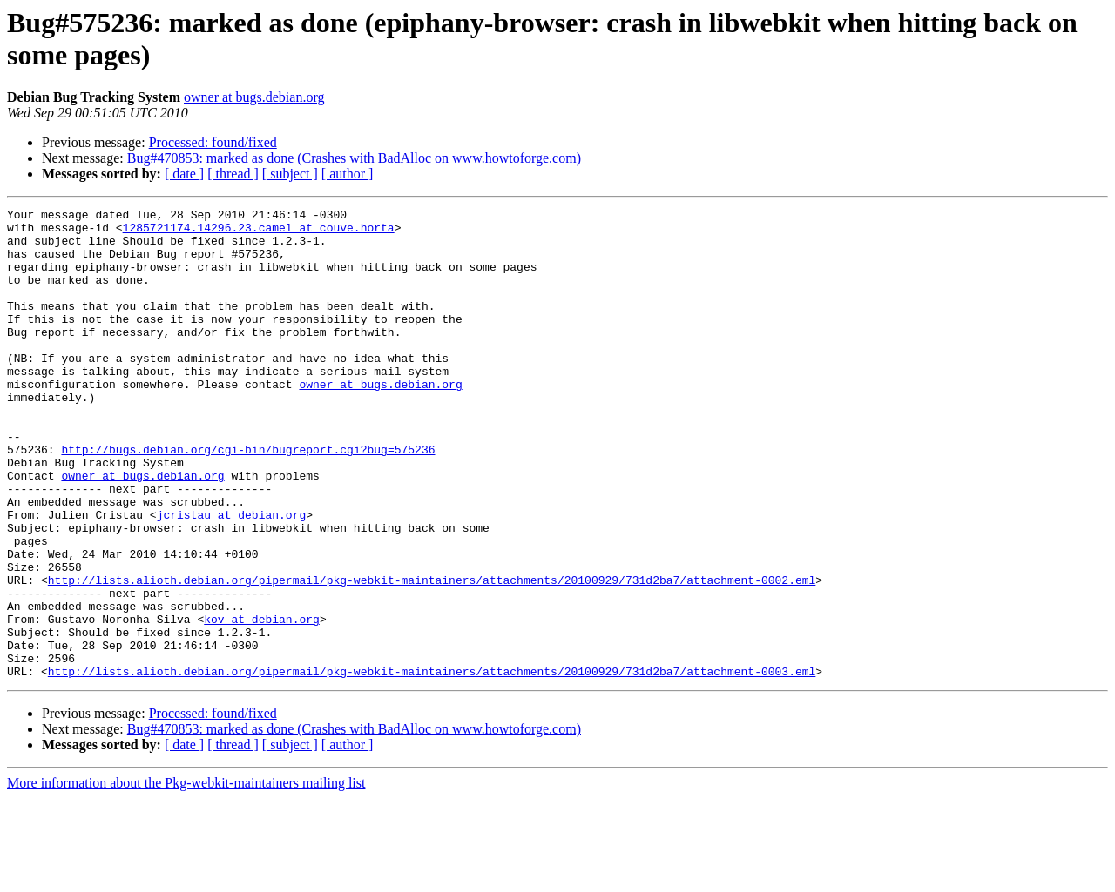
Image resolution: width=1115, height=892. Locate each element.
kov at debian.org (262, 702)
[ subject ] (290, 173)
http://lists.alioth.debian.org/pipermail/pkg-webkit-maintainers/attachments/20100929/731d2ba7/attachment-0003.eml (431, 765)
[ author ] (347, 173)
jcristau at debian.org (232, 577)
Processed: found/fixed (213, 142)
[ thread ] (233, 173)
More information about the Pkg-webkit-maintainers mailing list (186, 876)
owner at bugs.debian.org (254, 97)
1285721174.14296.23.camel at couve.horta (259, 232)
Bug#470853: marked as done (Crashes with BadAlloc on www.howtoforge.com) (354, 158)
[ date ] (184, 173)
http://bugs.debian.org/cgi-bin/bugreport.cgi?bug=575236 (248, 498)
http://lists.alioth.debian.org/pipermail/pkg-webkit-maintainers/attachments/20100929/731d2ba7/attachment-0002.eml (431, 655)
